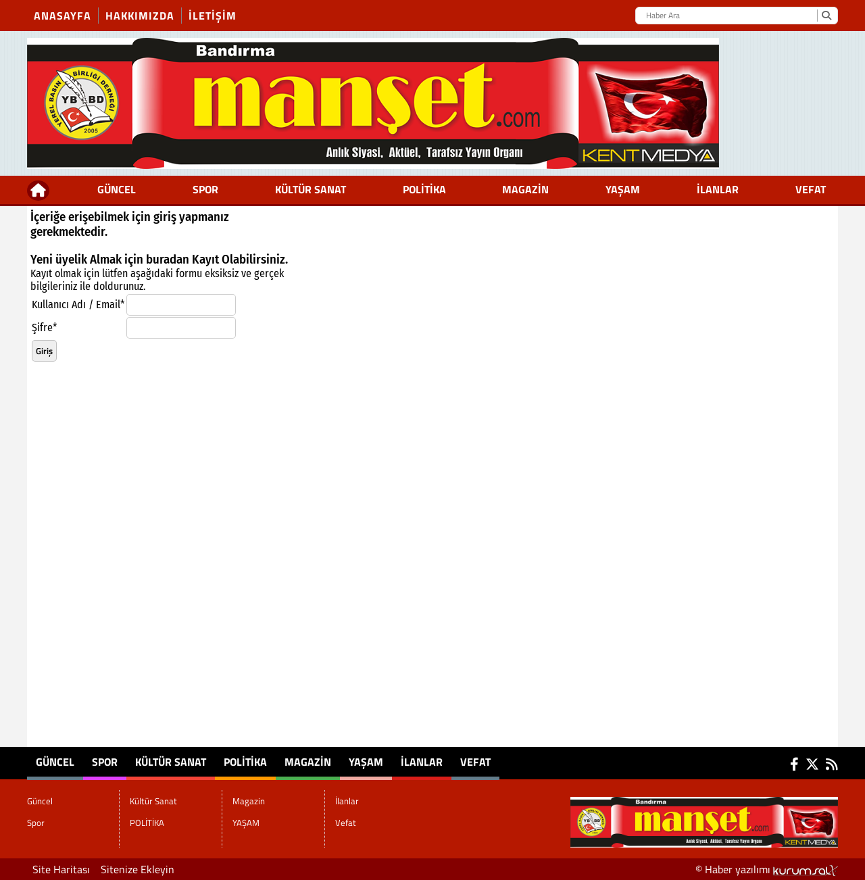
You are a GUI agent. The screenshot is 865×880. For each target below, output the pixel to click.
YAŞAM (623, 189)
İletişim (213, 15)
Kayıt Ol (212, 259)
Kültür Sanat (310, 189)
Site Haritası (61, 869)
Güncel (116, 189)
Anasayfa (62, 15)
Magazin (525, 189)
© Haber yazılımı (766, 869)
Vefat (810, 189)
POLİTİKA (424, 189)
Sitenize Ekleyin (137, 869)
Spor (205, 189)
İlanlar (718, 189)
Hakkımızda (139, 15)
